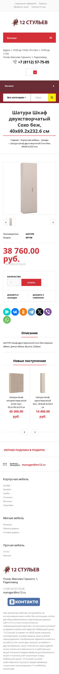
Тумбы (6, 493)
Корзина (43, 3)
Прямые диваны (11, 528)
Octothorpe (8, 668)
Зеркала (7, 555)
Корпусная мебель (29, 140)
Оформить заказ (21, 7)
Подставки (8, 505)
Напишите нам (38, 7)
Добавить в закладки (12, 296)
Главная (14, 140)
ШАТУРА (30, 234)
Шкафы (44, 140)
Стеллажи (8, 497)
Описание (29, 333)
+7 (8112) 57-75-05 (33, 61)
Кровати (7, 489)
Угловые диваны (11, 532)
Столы (6, 551)
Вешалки (7, 501)
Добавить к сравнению (38, 296)
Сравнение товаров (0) (25, 3)
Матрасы (7, 524)
